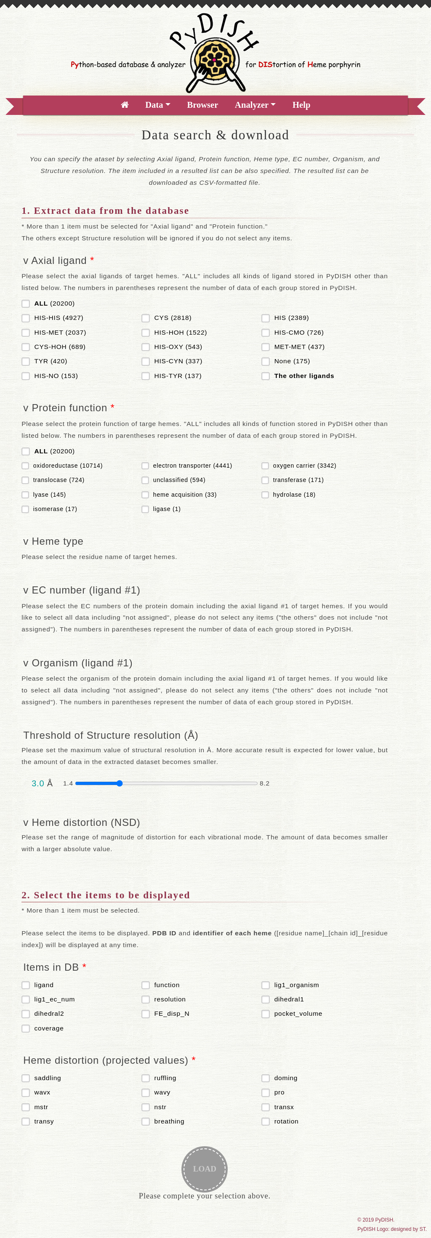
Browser (202, 104)
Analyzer (252, 104)
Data (154, 104)
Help (301, 104)
